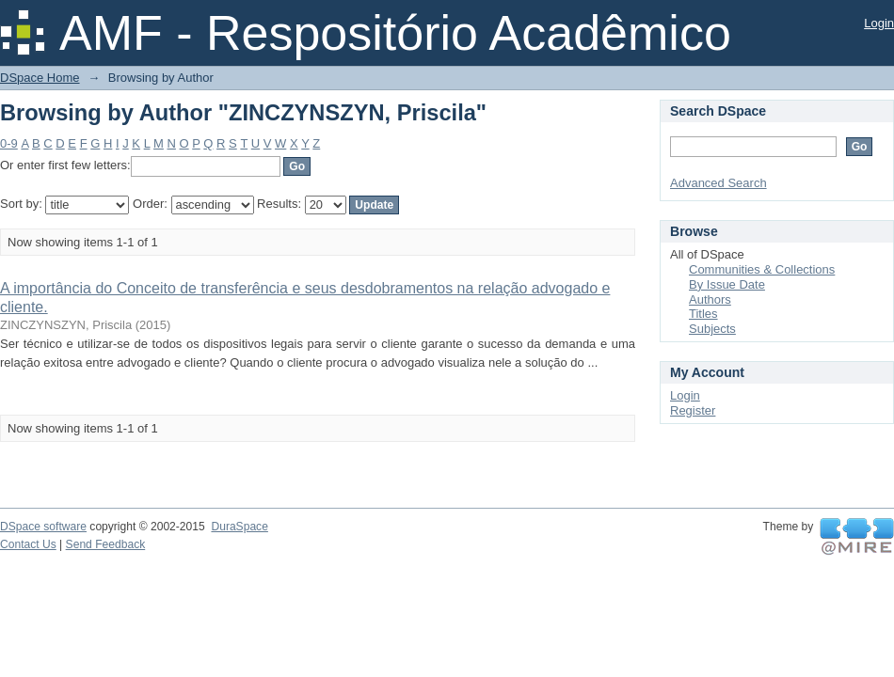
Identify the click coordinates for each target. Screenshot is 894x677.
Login (879, 23)
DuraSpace (239, 526)
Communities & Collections (762, 269)
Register (692, 410)
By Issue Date (727, 284)
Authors (710, 299)
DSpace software (43, 526)
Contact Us (28, 544)
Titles (703, 314)
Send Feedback (106, 544)
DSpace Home (40, 78)
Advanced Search (718, 183)
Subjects (712, 329)
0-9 (9, 143)
